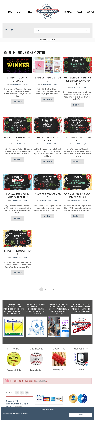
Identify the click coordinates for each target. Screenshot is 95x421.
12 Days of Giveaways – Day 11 (18, 139)
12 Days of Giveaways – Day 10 (77, 139)
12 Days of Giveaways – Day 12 (47, 79)
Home (10, 11)
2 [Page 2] (46, 288)
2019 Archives (42, 40)
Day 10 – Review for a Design (47, 139)
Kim (26, 84)
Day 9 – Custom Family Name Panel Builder (17, 195)
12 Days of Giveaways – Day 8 (18, 252)
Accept (81, 415)
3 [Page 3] (50, 288)
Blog (30, 11)
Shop (20, 11)
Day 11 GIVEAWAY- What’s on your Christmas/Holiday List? (77, 80)
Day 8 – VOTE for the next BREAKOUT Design (77, 195)
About (79, 11)
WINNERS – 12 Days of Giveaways (18, 79)
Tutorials (68, 11)
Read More (18, 102)
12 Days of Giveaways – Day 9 (47, 195)
